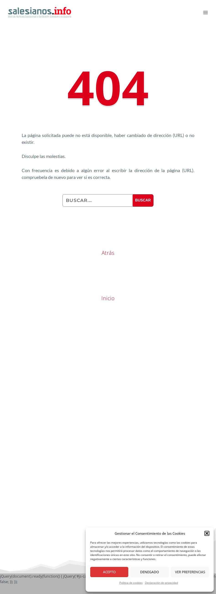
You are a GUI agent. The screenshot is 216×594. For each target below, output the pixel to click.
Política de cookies (131, 583)
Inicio (107, 298)
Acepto (109, 572)
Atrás (108, 252)
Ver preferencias (190, 572)
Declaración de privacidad (161, 583)
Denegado (149, 572)
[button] (207, 533)
